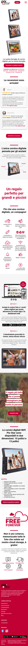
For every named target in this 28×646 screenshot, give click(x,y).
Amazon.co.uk (10, 72)
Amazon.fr (21, 71)
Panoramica (4, 603)
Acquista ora (14, 413)
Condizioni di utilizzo (21, 640)
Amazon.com (13, 71)
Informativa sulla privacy (20, 643)
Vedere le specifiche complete (11, 502)
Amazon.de (18, 72)
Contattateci (4, 623)
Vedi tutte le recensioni (14, 136)
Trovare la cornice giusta (14, 65)
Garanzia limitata (12, 640)
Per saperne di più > (12, 105)
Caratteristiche (5, 607)
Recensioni (4, 609)
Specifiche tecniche (6, 613)
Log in (17, 2)
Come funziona (5, 605)
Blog (2, 615)
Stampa (3, 611)
